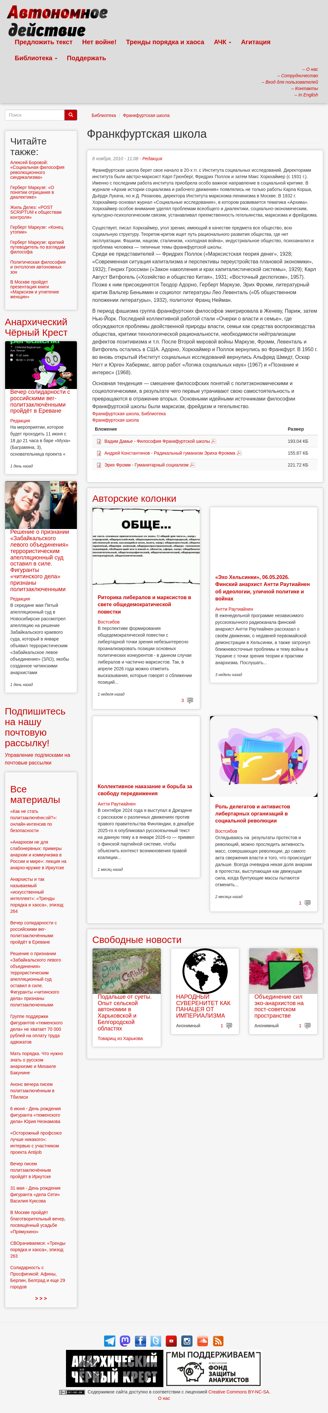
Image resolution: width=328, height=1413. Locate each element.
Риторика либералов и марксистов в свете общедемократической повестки (144, 605)
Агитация (255, 41)
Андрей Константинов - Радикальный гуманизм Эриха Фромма (169, 453)
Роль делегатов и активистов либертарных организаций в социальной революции (252, 814)
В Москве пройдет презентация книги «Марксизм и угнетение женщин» (34, 289)
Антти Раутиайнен (234, 609)
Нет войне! (99, 41)
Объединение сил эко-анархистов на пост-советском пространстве (279, 1006)
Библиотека (36, 58)
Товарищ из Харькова (120, 1038)
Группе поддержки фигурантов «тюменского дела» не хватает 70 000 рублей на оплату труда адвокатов (36, 1029)
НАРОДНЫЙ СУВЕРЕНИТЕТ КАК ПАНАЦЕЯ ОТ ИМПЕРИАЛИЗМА (203, 1006)
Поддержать (86, 58)
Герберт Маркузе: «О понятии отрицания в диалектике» (32, 192)
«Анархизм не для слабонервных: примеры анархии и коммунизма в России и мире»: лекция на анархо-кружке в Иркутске (38, 854)
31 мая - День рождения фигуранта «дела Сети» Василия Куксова (35, 1194)
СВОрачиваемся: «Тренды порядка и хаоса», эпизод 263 (37, 1250)
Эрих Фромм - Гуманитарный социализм (146, 464)
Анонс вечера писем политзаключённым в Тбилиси (32, 1091)
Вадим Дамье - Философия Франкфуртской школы (157, 441)
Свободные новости (137, 939)
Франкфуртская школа (146, 115)
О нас (164, 1398)
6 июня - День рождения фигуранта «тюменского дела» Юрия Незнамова (35, 1115)
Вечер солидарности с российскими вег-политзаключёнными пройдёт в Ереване (40, 401)
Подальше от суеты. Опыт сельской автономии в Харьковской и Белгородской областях (125, 1013)
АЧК (223, 41)
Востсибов (108, 621)
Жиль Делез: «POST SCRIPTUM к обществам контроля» (36, 212)
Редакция (152, 158)
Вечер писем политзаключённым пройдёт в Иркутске (30, 1170)
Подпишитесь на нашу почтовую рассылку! (35, 727)
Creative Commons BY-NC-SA (239, 1391)
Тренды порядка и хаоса (165, 41)
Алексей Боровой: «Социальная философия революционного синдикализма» (37, 170)
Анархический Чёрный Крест (36, 327)
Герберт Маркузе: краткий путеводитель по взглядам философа (37, 247)
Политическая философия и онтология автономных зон (38, 267)
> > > (41, 1298)
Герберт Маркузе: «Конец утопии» (36, 230)
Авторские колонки (134, 498)
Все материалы (35, 794)
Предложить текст (44, 41)
